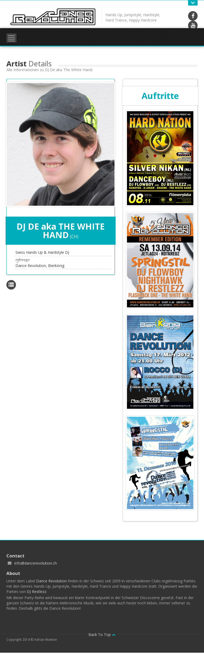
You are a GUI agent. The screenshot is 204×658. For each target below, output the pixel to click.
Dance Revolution (51, 580)
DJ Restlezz (36, 591)
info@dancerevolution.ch (35, 563)
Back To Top (102, 634)
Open (193, 2)
